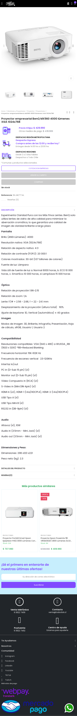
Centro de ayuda (57, 627)
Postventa (19, 627)
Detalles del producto (13, 468)
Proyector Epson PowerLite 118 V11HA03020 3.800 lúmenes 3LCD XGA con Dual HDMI (56, 541)
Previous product (67, 112)
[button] (4, 46)
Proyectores (8, 535)
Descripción (7, 210)
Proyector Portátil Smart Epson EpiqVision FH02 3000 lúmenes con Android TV (19, 541)
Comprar (38, 182)
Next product (74, 112)
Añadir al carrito (38, 175)
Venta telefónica (20, 609)
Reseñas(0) (6, 475)
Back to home (70, 112)
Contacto (57, 609)
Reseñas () (13, 200)
